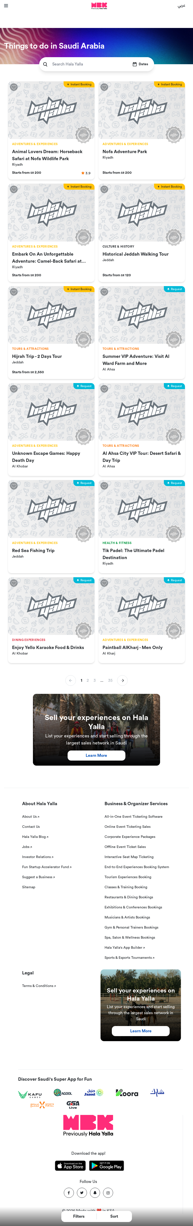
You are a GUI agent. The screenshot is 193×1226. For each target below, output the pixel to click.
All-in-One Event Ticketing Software (134, 817)
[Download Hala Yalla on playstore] (106, 1167)
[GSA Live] (73, 1105)
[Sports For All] (42, 1105)
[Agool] (63, 1092)
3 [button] (94, 680)
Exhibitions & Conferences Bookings (133, 907)
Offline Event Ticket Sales (125, 847)
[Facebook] (69, 1193)
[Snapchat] (95, 1193)
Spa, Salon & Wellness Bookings (130, 937)
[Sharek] (157, 1093)
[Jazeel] (94, 1093)
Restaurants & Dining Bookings (129, 897)
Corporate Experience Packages (130, 837)
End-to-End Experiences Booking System (137, 867)
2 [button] (88, 680)
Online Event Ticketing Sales (128, 827)
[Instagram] (108, 1193)
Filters (78, 1216)
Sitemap (28, 887)
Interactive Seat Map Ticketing (129, 857)
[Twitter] (82, 1193)
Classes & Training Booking (126, 887)
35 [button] (110, 680)
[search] (45, 64)
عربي (181, 5)
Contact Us (31, 827)
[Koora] (127, 1093)
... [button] (101, 680)
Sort (114, 1216)
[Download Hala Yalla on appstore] (70, 1167)
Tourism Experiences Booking (128, 877)
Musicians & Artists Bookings (127, 917)
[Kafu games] (30, 1095)
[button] (122, 680)
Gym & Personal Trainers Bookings (131, 927)
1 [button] (81, 680)
